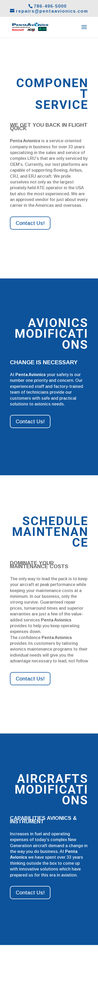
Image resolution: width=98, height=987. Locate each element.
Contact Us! (30, 223)
